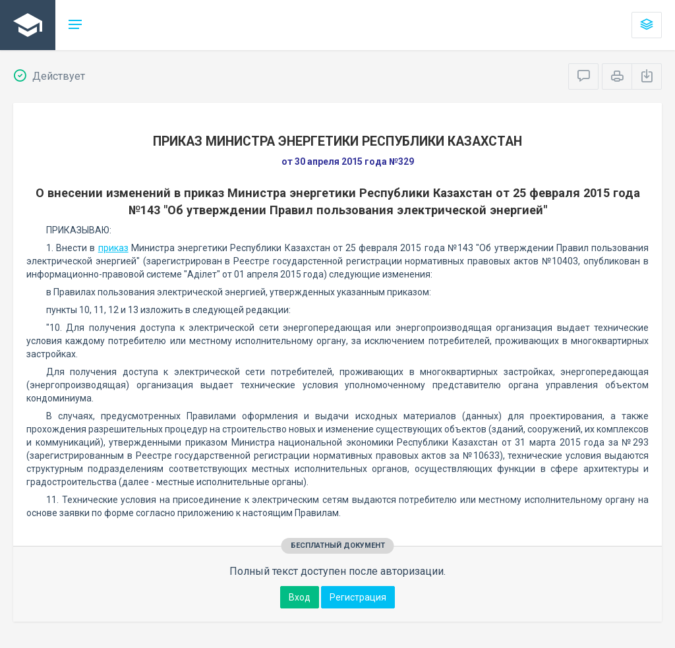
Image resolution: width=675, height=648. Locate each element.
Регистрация (358, 597)
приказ (113, 248)
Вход (299, 597)
